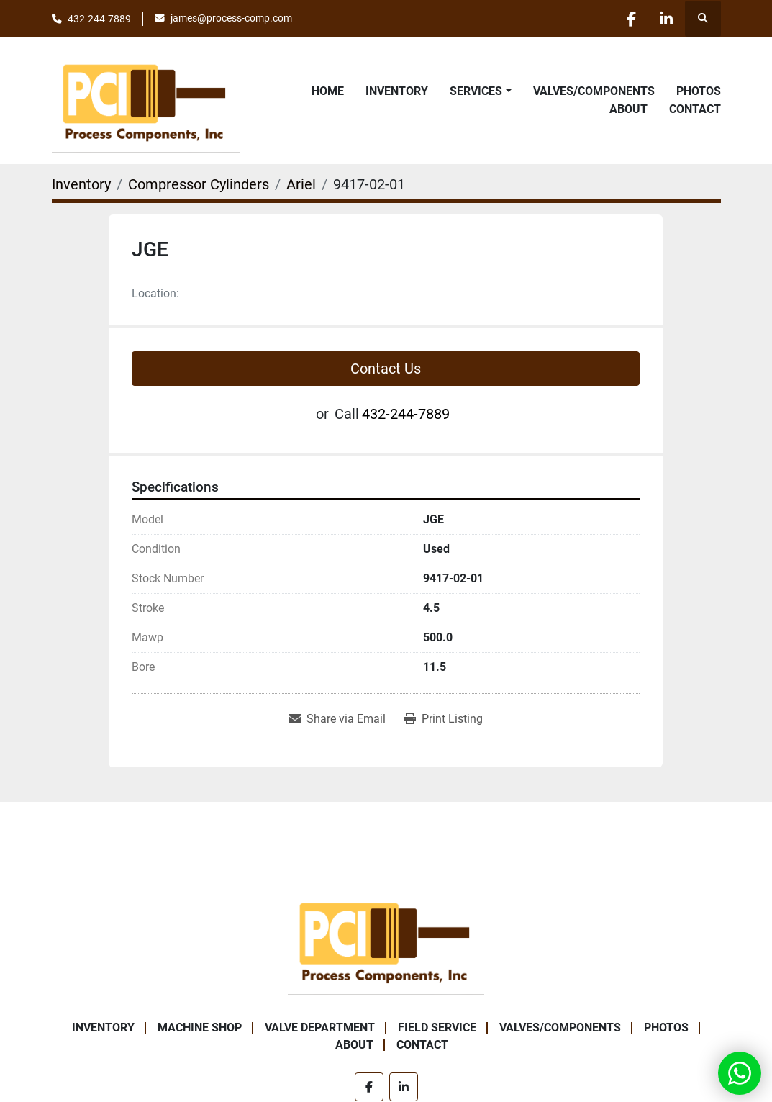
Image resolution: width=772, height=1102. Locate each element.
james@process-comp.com (231, 18)
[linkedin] (666, 19)
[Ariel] (301, 184)
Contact (695, 109)
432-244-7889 (99, 18)
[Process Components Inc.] (385, 940)
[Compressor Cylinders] (198, 184)
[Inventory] (81, 184)
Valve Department (320, 1027)
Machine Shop (200, 1027)
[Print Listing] (443, 719)
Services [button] (476, 91)
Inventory (396, 91)
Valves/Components (594, 91)
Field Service (437, 1027)
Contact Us (385, 368)
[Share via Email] (337, 719)
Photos (698, 91)
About (628, 109)
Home (328, 91)
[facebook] (629, 19)
